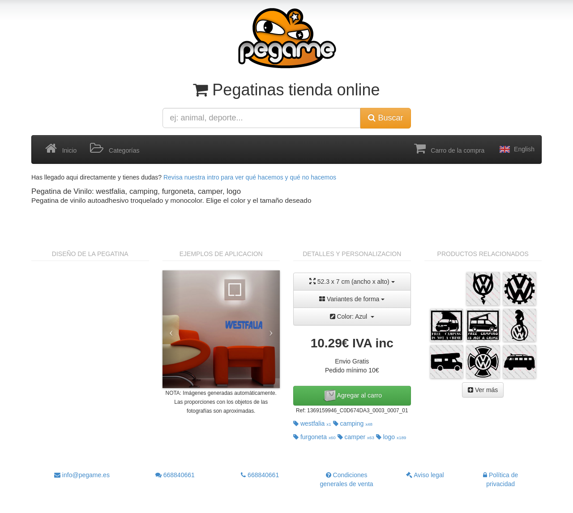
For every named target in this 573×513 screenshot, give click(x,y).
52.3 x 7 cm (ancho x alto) (352, 281)
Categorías (114, 148)
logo (391, 436)
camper (356, 436)
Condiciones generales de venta (346, 479)
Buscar (385, 117)
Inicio (61, 148)
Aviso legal (425, 475)
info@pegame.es (82, 475)
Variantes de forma (352, 299)
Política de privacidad (500, 479)
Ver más (483, 389)
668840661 (175, 475)
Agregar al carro (352, 395)
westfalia (312, 423)
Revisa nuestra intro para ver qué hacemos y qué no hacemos (249, 177)
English (516, 149)
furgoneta (314, 436)
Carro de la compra (449, 148)
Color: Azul (352, 316)
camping (353, 423)
